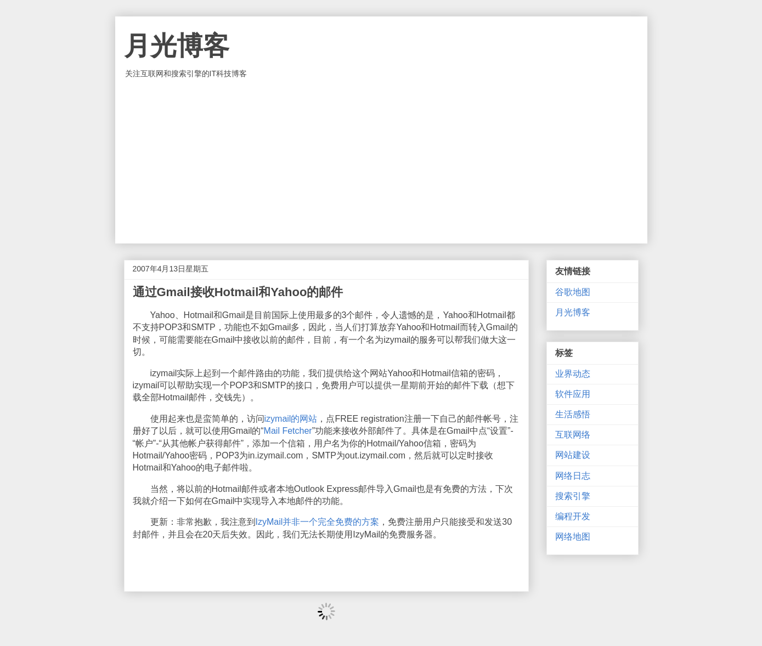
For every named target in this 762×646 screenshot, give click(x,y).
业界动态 (572, 373)
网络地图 (572, 536)
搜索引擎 (572, 496)
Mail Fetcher (288, 430)
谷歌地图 (572, 292)
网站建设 (572, 455)
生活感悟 (572, 414)
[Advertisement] (381, 161)
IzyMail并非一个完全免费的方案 (318, 521)
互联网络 (572, 434)
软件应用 (572, 394)
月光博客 (176, 45)
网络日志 (572, 475)
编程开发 (572, 516)
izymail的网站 (291, 418)
